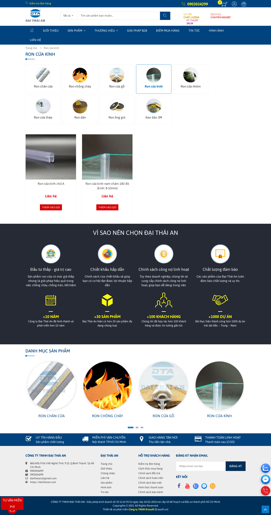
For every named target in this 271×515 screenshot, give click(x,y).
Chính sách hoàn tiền (150, 477)
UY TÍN (191, 16)
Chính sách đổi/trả (149, 473)
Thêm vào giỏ (51, 207)
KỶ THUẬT (192, 22)
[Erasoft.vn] (161, 509)
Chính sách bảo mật (150, 482)
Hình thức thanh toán (150, 487)
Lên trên (265, 509)
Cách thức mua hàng (150, 468)
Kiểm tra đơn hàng (40, 3)
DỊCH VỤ (221, 16)
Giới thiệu (51, 30)
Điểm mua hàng (168, 30)
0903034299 (197, 4)
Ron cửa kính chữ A (51, 184)
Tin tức (194, 30)
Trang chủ (31, 47)
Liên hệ (35, 40)
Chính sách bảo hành (150, 492)
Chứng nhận (108, 473)
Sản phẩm (75, 30)
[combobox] (68, 14)
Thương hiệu (104, 30)
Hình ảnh (216, 30)
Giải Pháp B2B (137, 30)
